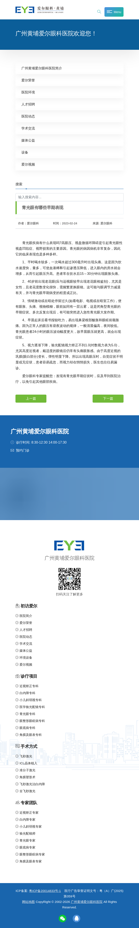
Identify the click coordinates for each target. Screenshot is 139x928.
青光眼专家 (25, 840)
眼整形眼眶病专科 (30, 721)
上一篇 (31, 398)
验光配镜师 (25, 833)
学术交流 (28, 128)
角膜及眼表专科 (28, 734)
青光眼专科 (25, 714)
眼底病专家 (25, 847)
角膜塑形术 (25, 777)
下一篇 (108, 398)
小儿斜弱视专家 (28, 826)
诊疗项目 (29, 676)
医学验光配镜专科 (30, 707)
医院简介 (23, 616)
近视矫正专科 (27, 686)
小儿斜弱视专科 (28, 700)
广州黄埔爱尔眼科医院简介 (41, 68)
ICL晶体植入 (26, 763)
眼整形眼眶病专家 (30, 854)
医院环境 (28, 92)
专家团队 (29, 803)
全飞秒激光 (25, 791)
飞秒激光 (23, 756)
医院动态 (28, 116)
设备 (24, 152)
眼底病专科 (25, 728)
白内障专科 (25, 693)
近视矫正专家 (27, 812)
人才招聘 (28, 104)
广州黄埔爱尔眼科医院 (87, 902)
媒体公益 (28, 140)
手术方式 (29, 746)
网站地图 (28, 902)
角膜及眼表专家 (28, 861)
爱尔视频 (28, 164)
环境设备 (23, 657)
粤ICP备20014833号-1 (45, 891)
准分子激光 (25, 770)
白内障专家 (25, 819)
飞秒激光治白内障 (30, 784)
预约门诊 (22, 450)
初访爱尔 (29, 606)
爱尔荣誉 (28, 80)
